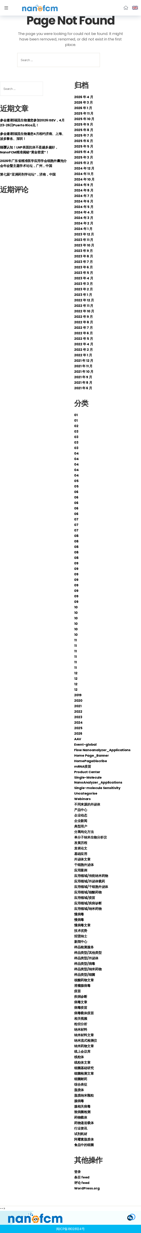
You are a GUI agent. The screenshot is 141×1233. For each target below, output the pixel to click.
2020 (78, 700)
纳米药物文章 (84, 1046)
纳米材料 (80, 1029)
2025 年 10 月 (84, 119)
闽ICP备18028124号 (70, 1229)
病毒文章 (80, 1002)
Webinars (82, 799)
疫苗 (77, 991)
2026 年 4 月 (83, 97)
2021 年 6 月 (83, 388)
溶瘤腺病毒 (82, 985)
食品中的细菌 (84, 1145)
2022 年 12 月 (84, 300)
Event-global (85, 744)
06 (76, 492)
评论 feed (81, 1182)
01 (75, 415)
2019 (78, 695)
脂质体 (79, 1090)
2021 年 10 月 (83, 371)
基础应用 (80, 853)
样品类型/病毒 (84, 963)
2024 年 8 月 (83, 190)
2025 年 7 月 (83, 135)
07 (76, 519)
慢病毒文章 (82, 925)
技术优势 (80, 930)
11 (75, 640)
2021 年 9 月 (83, 377)
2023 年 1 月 (83, 294)
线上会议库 (82, 1051)
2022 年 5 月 (83, 338)
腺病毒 (79, 1101)
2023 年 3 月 (83, 283)
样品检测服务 (84, 947)
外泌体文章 (82, 859)
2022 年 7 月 (83, 327)
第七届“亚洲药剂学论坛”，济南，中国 (28, 174)
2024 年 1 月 (83, 228)
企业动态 (80, 815)
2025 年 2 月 (83, 163)
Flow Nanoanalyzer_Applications (102, 750)
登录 (77, 1171)
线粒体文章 (82, 1062)
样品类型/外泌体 (86, 958)
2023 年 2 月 (83, 289)
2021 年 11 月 (83, 366)
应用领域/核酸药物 (88, 892)
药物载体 (80, 1117)
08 (76, 535)
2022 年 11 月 (83, 305)
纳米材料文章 (84, 1035)
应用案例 (80, 870)
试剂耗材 (80, 1134)
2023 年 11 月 (83, 239)
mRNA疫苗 (82, 766)
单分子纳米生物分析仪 (90, 837)
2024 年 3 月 (83, 217)
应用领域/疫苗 (84, 897)
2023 (78, 717)
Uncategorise (85, 793)
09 (76, 563)
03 (76, 431)
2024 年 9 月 (83, 185)
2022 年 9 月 (83, 316)
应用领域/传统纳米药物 (91, 875)
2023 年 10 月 (84, 245)
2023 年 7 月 (83, 261)
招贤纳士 (80, 936)
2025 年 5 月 (83, 146)
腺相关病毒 (82, 1106)
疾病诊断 (80, 996)
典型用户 (80, 826)
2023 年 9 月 (83, 250)
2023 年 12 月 (84, 234)
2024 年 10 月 (84, 179)
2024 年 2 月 (83, 223)
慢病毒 (79, 914)
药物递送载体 (84, 1123)
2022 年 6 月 (83, 333)
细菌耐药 (80, 1079)
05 (76, 481)
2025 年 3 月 (83, 157)
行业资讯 (80, 1128)
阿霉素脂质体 (84, 1139)
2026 (78, 733)
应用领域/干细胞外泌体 (91, 886)
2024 (78, 722)
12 (75, 673)
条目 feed (81, 1177)
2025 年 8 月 (83, 130)
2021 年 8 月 (83, 382)
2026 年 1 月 (83, 108)
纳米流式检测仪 (85, 1040)
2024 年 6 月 (83, 201)
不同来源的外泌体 (87, 804)
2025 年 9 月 (83, 124)
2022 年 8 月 (83, 322)
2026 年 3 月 (83, 102)
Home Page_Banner (91, 755)
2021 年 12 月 (83, 360)
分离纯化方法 (84, 832)
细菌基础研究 (84, 1068)
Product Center (87, 772)
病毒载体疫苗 (84, 1013)
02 (76, 426)
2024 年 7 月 (83, 196)
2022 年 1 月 (83, 355)
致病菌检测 (82, 1112)
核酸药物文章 (84, 980)
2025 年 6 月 (83, 141)
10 (75, 607)
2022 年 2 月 (83, 349)
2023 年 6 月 (83, 267)
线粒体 (79, 1057)
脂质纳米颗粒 (84, 1095)
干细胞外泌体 (84, 864)
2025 (78, 728)
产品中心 (80, 810)
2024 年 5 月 (83, 206)
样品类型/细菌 (84, 974)
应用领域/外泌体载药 (89, 881)
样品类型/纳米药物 (88, 969)
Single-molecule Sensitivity (97, 788)
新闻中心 (80, 941)
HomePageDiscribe (90, 761)
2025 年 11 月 (83, 113)
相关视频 (80, 1018)
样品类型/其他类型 (88, 952)
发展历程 (80, 842)
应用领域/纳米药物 (88, 908)
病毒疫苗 (80, 1007)
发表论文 (80, 848)
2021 (78, 706)
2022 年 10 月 (84, 311)
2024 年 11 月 (84, 174)
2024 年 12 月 (84, 168)
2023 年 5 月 (83, 272)
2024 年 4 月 (83, 212)
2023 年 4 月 (83, 278)
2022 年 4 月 (83, 344)
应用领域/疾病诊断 (88, 903)
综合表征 (80, 1084)
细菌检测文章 (84, 1073)
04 (76, 453)
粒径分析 (80, 1024)
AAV (77, 739)
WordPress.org (87, 1188)
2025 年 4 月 (83, 152)
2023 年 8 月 (83, 256)
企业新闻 (80, 821)
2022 (78, 711)
